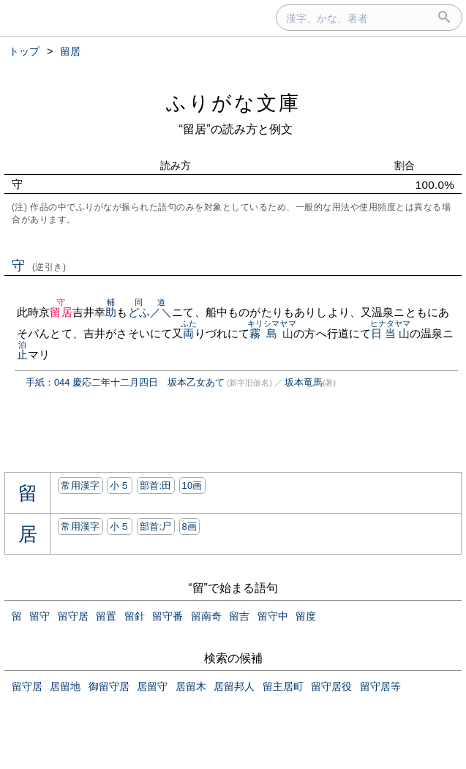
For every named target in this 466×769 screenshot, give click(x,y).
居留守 (152, 686)
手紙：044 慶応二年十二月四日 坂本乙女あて (125, 382)
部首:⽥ (156, 485)
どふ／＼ (150, 312)
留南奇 (206, 616)
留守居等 (380, 686)
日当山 (390, 333)
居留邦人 (234, 686)
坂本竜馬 (304, 382)
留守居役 (331, 686)
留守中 (273, 616)
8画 (190, 526)
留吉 (239, 616)
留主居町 (283, 686)
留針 (134, 616)
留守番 (167, 616)
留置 (106, 616)
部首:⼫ (156, 526)
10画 (192, 485)
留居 (61, 312)
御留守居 (109, 686)
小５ (119, 485)
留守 (39, 616)
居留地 (65, 686)
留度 (306, 616)
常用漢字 (80, 485)
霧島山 (271, 333)
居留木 (191, 686)
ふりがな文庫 (233, 102)
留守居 (73, 616)
